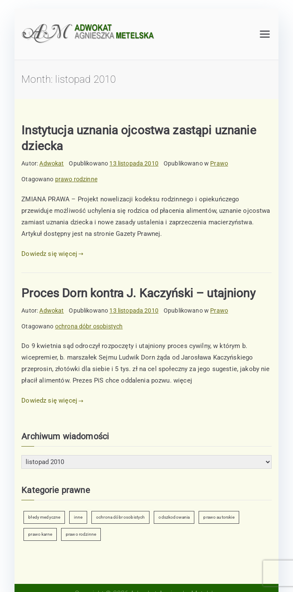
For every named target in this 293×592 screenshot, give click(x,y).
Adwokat (51, 163)
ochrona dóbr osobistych (89, 326)
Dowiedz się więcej (52, 254)
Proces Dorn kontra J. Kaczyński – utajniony (138, 293)
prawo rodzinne (76, 179)
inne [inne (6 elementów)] (78, 517)
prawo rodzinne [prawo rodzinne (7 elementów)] (81, 534)
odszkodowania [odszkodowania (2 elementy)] (174, 517)
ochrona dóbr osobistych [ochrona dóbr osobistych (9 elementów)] (120, 517)
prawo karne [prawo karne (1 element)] (40, 534)
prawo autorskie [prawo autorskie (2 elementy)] (218, 517)
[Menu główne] (265, 34)
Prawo (219, 163)
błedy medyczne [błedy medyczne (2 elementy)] (44, 517)
